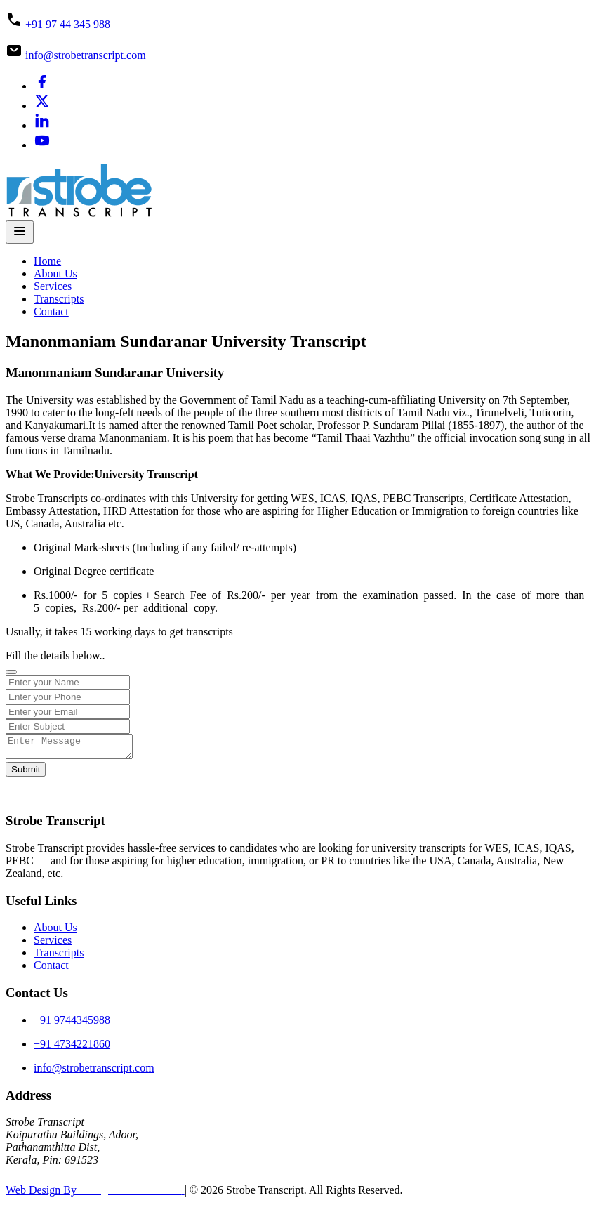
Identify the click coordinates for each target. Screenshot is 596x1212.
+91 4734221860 (72, 1048)
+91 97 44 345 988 (67, 24)
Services (53, 286)
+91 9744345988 (72, 1024)
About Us (55, 273)
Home (47, 261)
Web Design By (95, 1194)
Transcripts (59, 299)
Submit (25, 773)
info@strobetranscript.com (85, 55)
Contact (51, 311)
